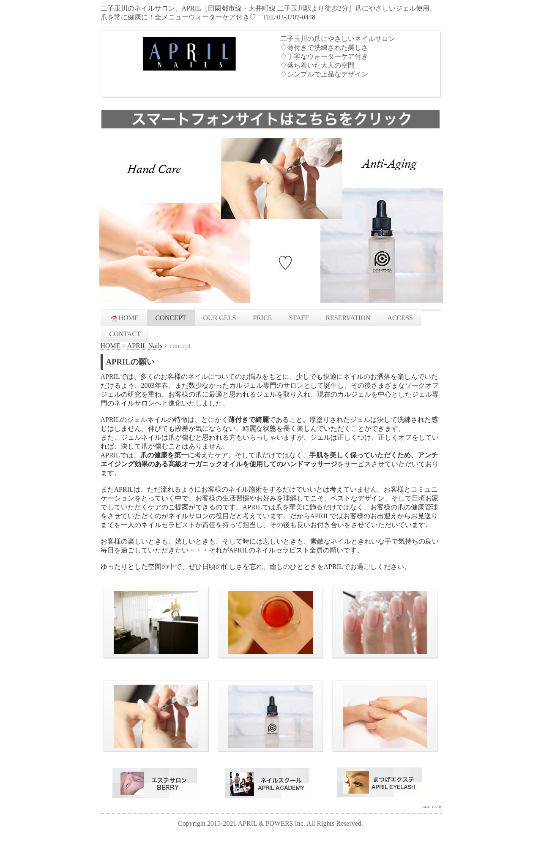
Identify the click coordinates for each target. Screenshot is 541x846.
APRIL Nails (144, 345)
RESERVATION (347, 317)
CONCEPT (171, 317)
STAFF (299, 317)
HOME (124, 318)
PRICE (262, 317)
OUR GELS (219, 317)
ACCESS (400, 317)
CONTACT (125, 333)
